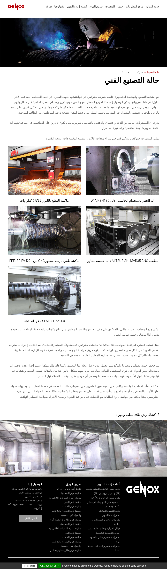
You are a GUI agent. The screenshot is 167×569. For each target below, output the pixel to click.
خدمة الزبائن (152, 6)
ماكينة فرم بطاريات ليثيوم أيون (65, 519)
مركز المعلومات (134, 6)
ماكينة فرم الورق (72, 502)
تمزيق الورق (96, 6)
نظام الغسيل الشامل (109, 510)
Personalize (29, 566)
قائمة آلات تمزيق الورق (69, 488)
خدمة (120, 6)
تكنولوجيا (59, 6)
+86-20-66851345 (25, 500)
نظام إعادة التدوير (111, 515)
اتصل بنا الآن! (30, 518)
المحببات (110, 6)
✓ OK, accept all (49, 565)
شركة (48, 6)
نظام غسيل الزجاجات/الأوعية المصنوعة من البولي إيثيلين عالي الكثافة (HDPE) (103, 502)
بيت (128, 72)
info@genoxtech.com (20, 504)
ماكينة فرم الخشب (71, 506)
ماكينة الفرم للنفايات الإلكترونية (65, 497)
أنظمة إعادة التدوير (77, 6)
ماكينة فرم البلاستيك (70, 493)
